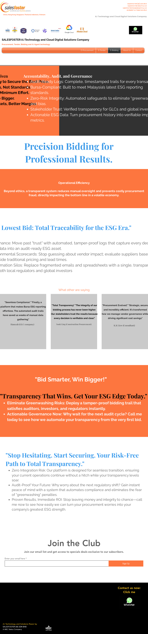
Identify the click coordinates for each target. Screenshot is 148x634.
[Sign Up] (126, 563)
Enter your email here (15, 558)
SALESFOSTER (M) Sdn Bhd (137, 4)
